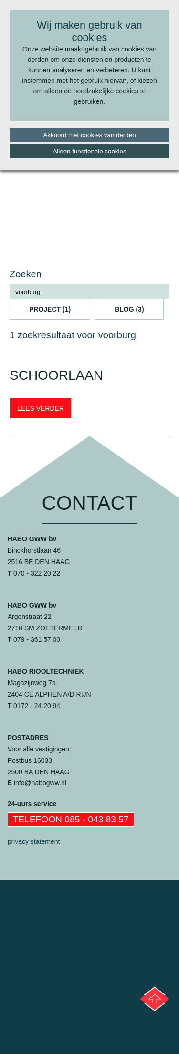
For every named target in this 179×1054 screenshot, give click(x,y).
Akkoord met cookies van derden (89, 135)
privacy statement (34, 841)
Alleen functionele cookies (89, 151)
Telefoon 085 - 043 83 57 (71, 819)
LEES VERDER (40, 408)
